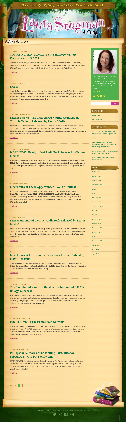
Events (88, 5)
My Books (49, 5)
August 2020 (96, 245)
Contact (99, 5)
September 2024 (97, 185)
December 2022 (97, 223)
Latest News (96, 115)
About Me (36, 5)
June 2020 (95, 249)
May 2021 (95, 236)
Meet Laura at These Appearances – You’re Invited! (43, 187)
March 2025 (96, 172)
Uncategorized (97, 119)
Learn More (96, 91)
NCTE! (14, 86)
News (79, 5)
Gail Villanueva (85, 410)
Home (25, 5)
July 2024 (95, 189)
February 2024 (96, 197)
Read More (14, 72)
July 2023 (95, 210)
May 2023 (95, 215)
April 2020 (95, 254)
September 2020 (97, 241)
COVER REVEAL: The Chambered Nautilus (37, 322)
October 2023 (96, 202)
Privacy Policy (40, 410)
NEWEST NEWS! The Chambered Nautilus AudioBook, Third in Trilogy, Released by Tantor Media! (104, 144)
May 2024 (95, 193)
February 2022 (96, 232)
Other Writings (65, 5)
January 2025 (96, 176)
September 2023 (97, 206)
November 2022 (97, 228)
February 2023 (96, 219)
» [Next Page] (26, 385)
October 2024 (96, 180)
